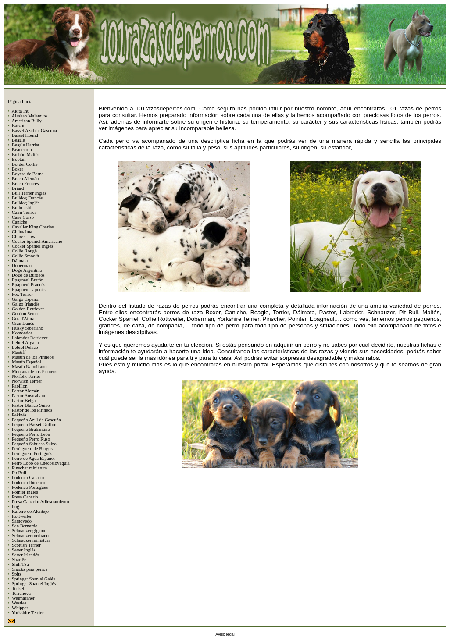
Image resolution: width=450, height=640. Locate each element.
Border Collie (24, 164)
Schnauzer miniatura (31, 540)
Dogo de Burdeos (28, 275)
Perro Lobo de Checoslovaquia (41, 463)
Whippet (20, 607)
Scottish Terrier (26, 545)
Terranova (21, 593)
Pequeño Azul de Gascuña (36, 419)
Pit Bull (19, 472)
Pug (15, 506)
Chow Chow (24, 236)
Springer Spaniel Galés (33, 578)
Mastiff (18, 352)
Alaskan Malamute (29, 116)
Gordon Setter (25, 313)
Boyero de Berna (27, 173)
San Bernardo (24, 525)
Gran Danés (23, 323)
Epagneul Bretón (27, 279)
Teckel (18, 588)
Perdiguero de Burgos (32, 448)
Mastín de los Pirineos (33, 357)
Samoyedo (22, 521)
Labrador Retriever (29, 337)
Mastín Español (26, 361)
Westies (19, 603)
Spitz (16, 574)
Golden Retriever (28, 308)
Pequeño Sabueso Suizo (34, 443)
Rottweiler (22, 516)
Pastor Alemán (25, 390)
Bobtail (18, 159)
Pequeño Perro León (31, 434)
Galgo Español (25, 299)
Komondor (22, 333)
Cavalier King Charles (33, 226)
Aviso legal (224, 634)
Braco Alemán (25, 178)
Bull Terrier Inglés (29, 193)
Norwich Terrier (27, 381)
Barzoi (18, 125)
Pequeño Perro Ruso (31, 439)
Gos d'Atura (23, 318)
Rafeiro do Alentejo (30, 511)
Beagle (18, 140)
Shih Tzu (20, 564)
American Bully (26, 120)
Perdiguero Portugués (32, 453)
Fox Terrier (22, 294)
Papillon (20, 386)
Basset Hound (25, 135)
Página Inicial (21, 101)
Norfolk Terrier (26, 376)
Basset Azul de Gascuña (34, 130)
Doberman (22, 265)
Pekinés (19, 414)
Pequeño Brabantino (31, 429)
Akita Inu (20, 111)
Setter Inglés (24, 550)
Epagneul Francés (28, 284)
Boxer (17, 169)
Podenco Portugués (30, 487)
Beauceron (22, 149)
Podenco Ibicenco (28, 482)
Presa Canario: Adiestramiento (40, 501)
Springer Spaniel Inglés (34, 583)
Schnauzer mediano (30, 535)
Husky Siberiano (27, 328)
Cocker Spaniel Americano (37, 241)
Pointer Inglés (25, 492)
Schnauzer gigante (29, 530)
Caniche (19, 222)
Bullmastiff (22, 207)
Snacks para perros (29, 569)
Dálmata (20, 260)
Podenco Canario (28, 477)
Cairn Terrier (24, 212)
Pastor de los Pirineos (32, 410)
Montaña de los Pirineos (34, 371)
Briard (18, 188)
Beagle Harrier (25, 144)
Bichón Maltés (25, 154)
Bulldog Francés (27, 198)
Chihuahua (22, 231)
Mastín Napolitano (29, 366)
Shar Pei (20, 559)
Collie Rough (24, 251)
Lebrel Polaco (25, 347)
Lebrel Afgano (25, 342)
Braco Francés (25, 183)
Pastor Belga (24, 400)
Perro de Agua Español (33, 458)
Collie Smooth (25, 255)
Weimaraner (23, 598)
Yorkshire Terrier (28, 612)
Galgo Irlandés (25, 304)
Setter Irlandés (25, 554)
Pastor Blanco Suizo (31, 405)
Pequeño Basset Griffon (34, 424)
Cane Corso (23, 217)
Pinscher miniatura (29, 468)
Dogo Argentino (27, 270)
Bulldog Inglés (25, 202)
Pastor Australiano (29, 395)
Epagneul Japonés (29, 289)
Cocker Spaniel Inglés (32, 246)
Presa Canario (25, 496)
